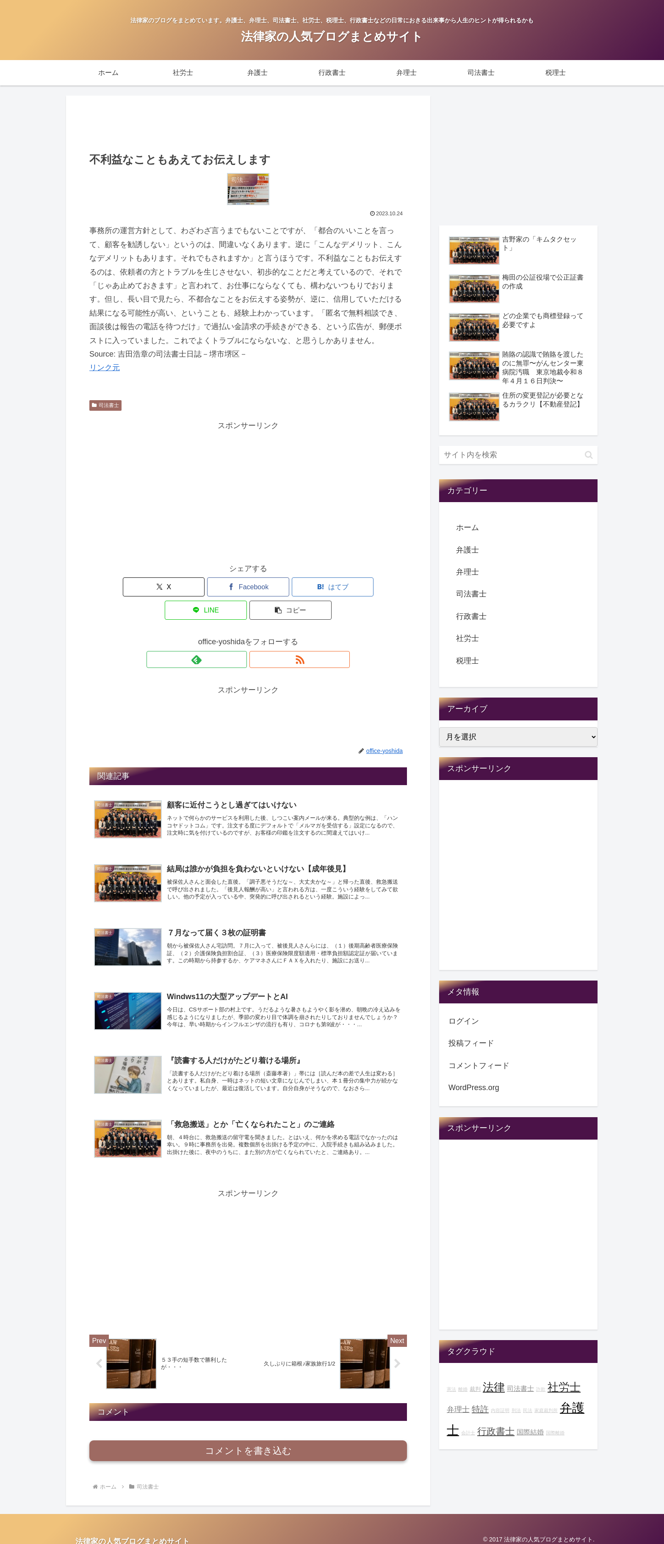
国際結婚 (530, 1432)
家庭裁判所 (546, 1410)
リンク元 (104, 367)
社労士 (467, 638)
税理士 (467, 661)
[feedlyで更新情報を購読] (238, 636)
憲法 (451, 1389)
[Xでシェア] (141, 586)
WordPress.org (473, 1087)
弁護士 (467, 550)
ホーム (467, 527)
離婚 (463, 1389)
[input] (518, 455)
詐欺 (540, 1389)
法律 (494, 1387)
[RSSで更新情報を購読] (257, 636)
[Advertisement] (248, 123)
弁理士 (467, 572)
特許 (480, 1409)
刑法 (516, 1410)
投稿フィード (471, 1043)
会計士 (468, 1432)
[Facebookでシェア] (194, 586)
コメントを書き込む (248, 1443)
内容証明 (500, 1410)
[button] (354, 586)
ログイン (463, 1021)
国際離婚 (555, 1432)
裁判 (475, 1389)
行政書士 (471, 616)
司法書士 (105, 405)
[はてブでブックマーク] (248, 586)
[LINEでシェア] (301, 586)
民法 (527, 1410)
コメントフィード (478, 1065)
